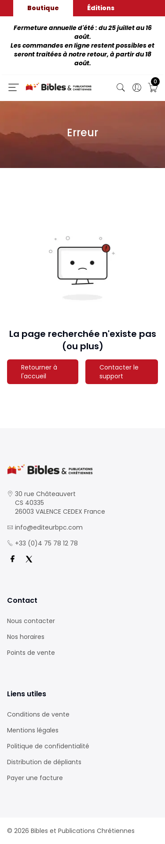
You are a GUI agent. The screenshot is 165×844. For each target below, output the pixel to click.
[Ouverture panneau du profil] (137, 88)
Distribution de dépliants (44, 762)
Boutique (43, 8)
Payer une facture (35, 777)
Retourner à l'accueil (39, 372)
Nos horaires (25, 636)
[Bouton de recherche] (121, 87)
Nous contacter (31, 620)
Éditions (100, 8)
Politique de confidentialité (48, 746)
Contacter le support (119, 372)
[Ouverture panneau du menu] (13, 87)
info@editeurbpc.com (49, 527)
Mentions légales (33, 730)
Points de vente (31, 652)
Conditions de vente (38, 714)
